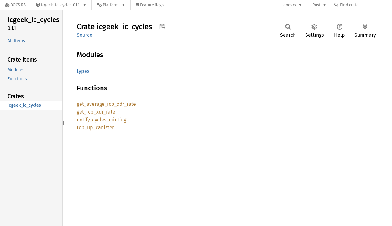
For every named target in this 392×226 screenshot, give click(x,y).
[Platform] (111, 5)
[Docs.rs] (15, 5)
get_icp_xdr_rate (96, 112)
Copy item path (162, 26)
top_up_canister (95, 128)
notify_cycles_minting (101, 120)
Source (84, 35)
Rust (316, 5)
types (83, 71)
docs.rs (289, 5)
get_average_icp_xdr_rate (106, 104)
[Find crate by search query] (365, 5)
